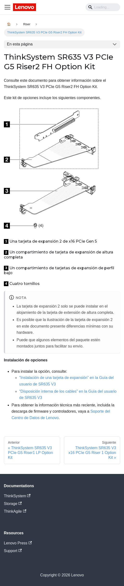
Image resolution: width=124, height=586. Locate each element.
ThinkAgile (15, 511)
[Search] (103, 7)
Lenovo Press (18, 543)
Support (13, 551)
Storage (13, 504)
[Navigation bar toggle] (7, 7)
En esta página (20, 44)
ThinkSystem (17, 496)
